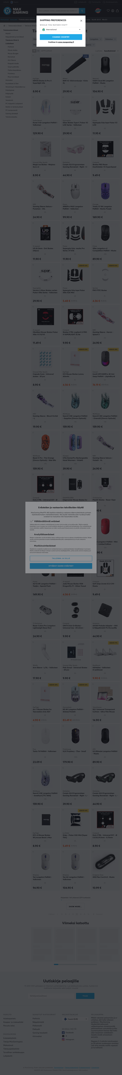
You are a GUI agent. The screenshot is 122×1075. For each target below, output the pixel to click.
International (49, 29)
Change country (61, 37)
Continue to (61, 42)
